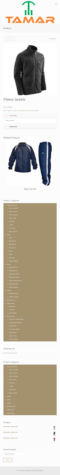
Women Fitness (13, 261)
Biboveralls (12, 306)
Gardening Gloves (14, 274)
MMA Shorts (12, 244)
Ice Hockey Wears (14, 329)
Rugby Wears (13, 332)
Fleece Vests (12, 218)
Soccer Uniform (13, 339)
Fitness (9, 235)
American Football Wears (16, 319)
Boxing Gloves (13, 267)
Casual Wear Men (24, 110)
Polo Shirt (12, 221)
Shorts (11, 251)
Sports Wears (11, 316)
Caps (10, 237)
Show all (52, 38)
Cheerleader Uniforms (15, 322)
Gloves (9, 264)
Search (8, 460)
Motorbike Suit (11, 300)
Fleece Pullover (13, 215)
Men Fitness (12, 241)
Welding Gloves (13, 284)
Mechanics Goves (14, 277)
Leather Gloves (13, 293)
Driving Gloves (13, 270)
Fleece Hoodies (13, 208)
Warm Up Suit (30, 189)
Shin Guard (12, 247)
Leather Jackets (13, 297)
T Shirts (11, 225)
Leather (9, 290)
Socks (10, 254)
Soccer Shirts (13, 336)
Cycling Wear (13, 326)
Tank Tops (12, 258)
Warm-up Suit (13, 231)
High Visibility (13, 313)
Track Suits (12, 228)
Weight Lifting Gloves (15, 280)
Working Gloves (13, 287)
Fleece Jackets (34, 110)
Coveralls (11, 309)
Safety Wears (11, 303)
